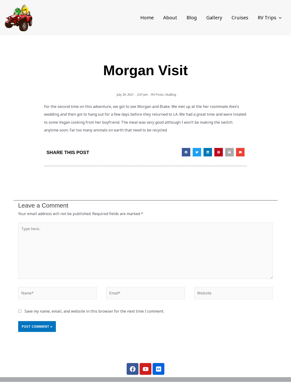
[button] (279, 17)
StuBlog (170, 94)
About (170, 17)
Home (147, 17)
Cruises (240, 17)
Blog (192, 17)
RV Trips (270, 17)
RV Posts (157, 94)
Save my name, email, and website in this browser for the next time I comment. (94, 312)
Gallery (214, 17)
